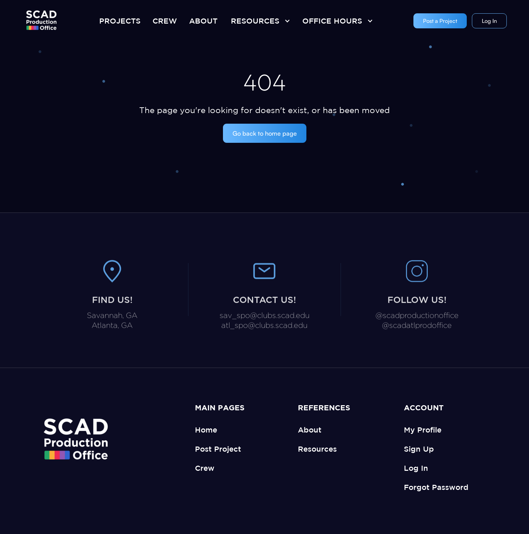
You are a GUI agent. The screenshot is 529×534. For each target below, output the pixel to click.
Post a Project (440, 20)
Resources (317, 448)
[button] (258, 21)
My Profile (422, 429)
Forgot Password (436, 487)
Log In (489, 20)
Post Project (218, 448)
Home (206, 429)
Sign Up (419, 448)
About (309, 429)
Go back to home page (265, 133)
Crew (204, 468)
